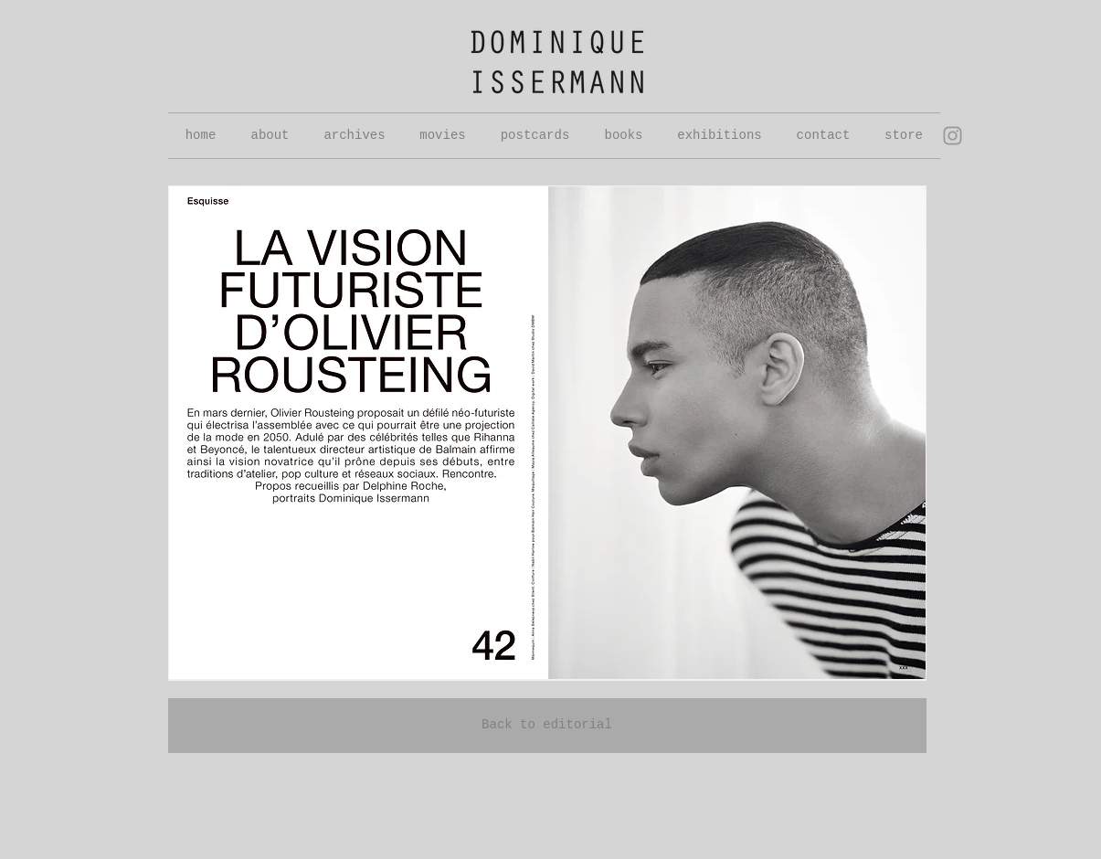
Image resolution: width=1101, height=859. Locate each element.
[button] (355, 135)
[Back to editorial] (547, 725)
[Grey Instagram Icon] (952, 135)
